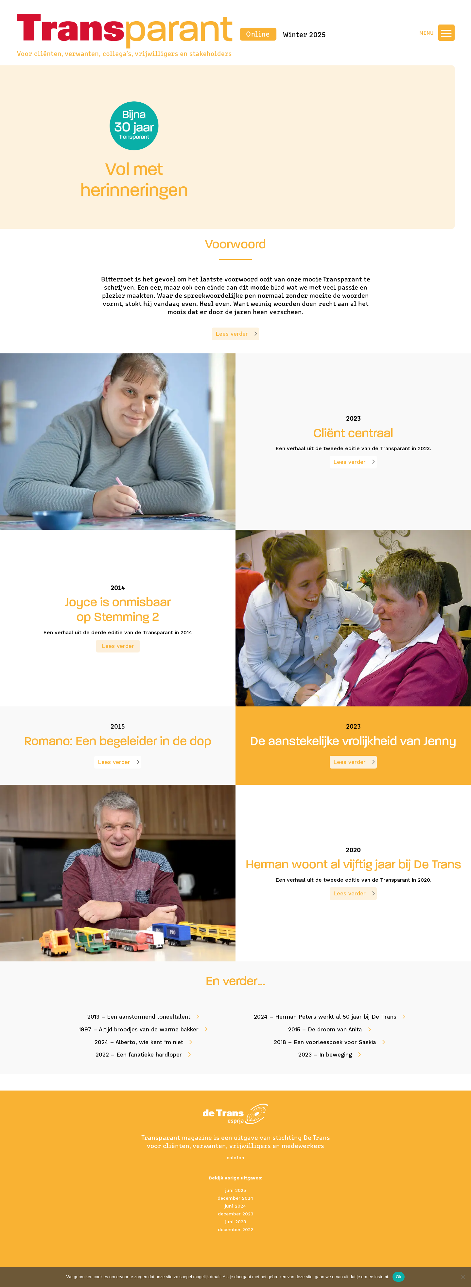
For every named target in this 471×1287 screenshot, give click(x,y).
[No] (463, 1277)
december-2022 (235, 1229)
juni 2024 (235, 1206)
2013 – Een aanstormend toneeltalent (138, 1016)
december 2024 (235, 1198)
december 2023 (235, 1213)
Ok (398, 1276)
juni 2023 (235, 1221)
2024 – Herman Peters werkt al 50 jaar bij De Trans (325, 1016)
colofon (235, 1157)
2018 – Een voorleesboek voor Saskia (325, 1042)
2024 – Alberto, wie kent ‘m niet (139, 1042)
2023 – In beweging (325, 1054)
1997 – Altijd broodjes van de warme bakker (139, 1029)
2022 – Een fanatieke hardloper (139, 1054)
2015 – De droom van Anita (325, 1029)
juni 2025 (235, 1190)
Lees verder (232, 333)
